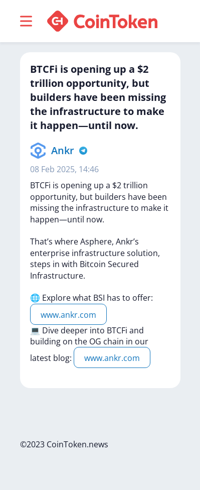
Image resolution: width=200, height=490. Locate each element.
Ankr (62, 150)
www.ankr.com (68, 314)
